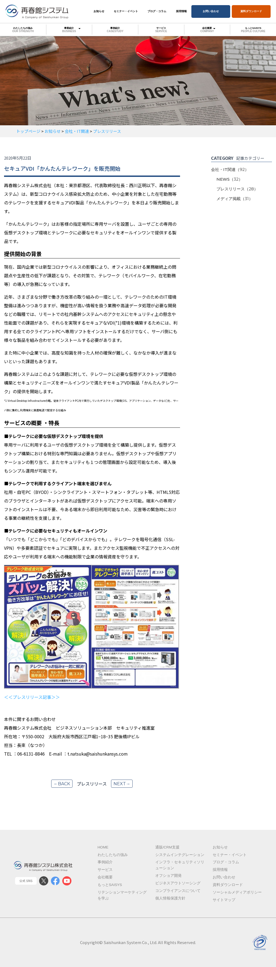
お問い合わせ (211, 11)
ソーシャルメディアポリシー (237, 892)
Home (103, 847)
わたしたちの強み (23, 30)
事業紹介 (69, 29)
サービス (161, 30)
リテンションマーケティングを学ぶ (122, 895)
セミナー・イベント (126, 11)
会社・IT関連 (230, 169)
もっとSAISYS (253, 30)
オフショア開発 (168, 876)
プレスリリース (237, 188)
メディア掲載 (234, 198)
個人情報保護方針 (170, 898)
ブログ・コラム (156, 11)
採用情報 (181, 11)
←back (62, 783)
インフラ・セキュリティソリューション (179, 865)
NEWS (229, 179)
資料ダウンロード (251, 11)
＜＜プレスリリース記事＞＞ (32, 697)
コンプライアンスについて (178, 891)
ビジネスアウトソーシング (178, 883)
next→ (121, 783)
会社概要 (207, 29)
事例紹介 (115, 30)
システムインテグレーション (179, 855)
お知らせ (99, 11)
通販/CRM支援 (167, 847)
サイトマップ (224, 900)
